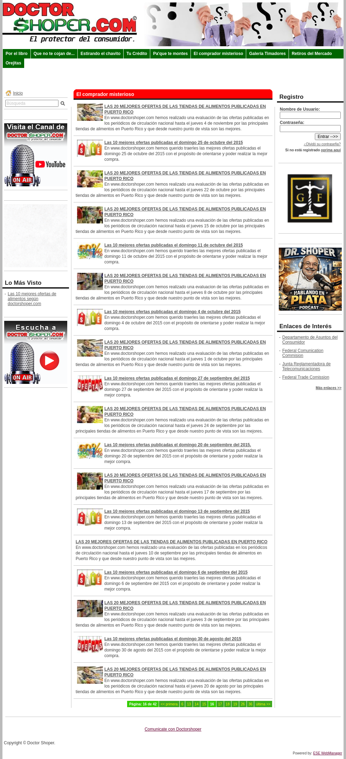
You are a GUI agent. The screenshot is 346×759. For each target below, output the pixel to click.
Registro (291, 97)
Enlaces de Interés (305, 326)
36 (250, 704)
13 (189, 704)
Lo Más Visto (23, 283)
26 (243, 704)
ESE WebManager (327, 753)
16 (212, 704)
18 (227, 704)
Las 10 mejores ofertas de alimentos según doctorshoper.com (32, 298)
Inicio (18, 93)
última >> (263, 704)
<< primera (169, 704)
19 (235, 704)
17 (220, 704)
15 (204, 704)
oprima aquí (331, 150)
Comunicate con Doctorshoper (173, 729)
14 (197, 704)
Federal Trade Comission (305, 377)
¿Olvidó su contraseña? (322, 144)
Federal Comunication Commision (302, 353)
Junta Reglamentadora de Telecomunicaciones (306, 366)
